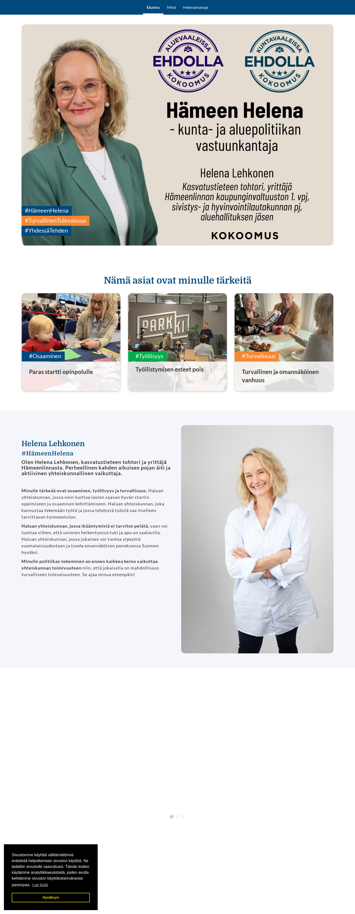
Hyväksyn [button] (50, 897)
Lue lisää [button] (40, 885)
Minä (171, 7)
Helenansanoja (195, 7)
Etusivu (153, 7)
